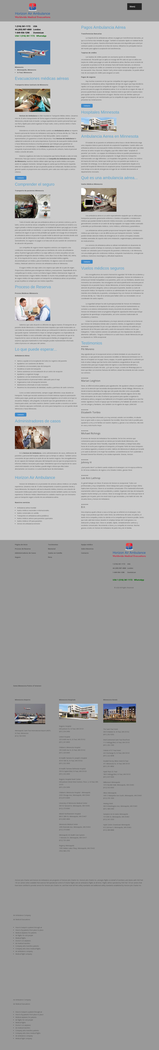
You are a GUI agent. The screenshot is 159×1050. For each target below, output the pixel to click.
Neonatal (51, 549)
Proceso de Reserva (23, 549)
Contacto (20, 178)
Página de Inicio (21, 545)
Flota (50, 557)
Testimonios (53, 545)
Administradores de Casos (25, 553)
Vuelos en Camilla (55, 553)
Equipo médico (87, 545)
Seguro (18, 557)
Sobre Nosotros (87, 549)
